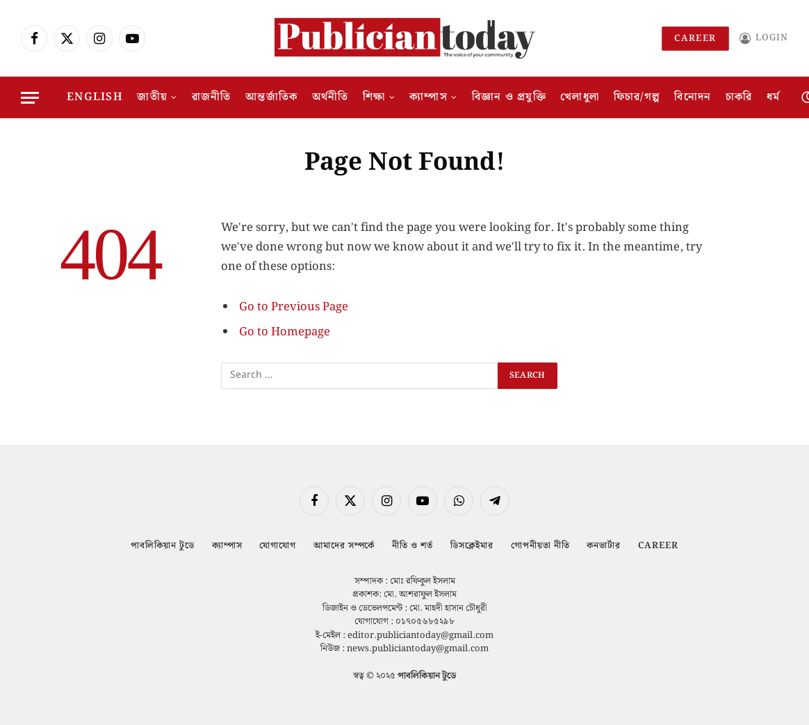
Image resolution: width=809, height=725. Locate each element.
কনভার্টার (604, 546)
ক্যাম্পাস (428, 97)
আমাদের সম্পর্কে (344, 546)
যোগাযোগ (277, 546)
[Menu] (30, 97)
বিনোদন (692, 97)
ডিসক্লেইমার (471, 546)
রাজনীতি (211, 97)
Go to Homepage (284, 332)
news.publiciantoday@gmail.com (418, 649)
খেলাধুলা (579, 97)
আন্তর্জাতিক (271, 97)
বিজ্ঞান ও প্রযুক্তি (509, 97)
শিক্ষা (374, 97)
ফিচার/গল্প (637, 97)
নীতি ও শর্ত (412, 546)
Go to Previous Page (293, 307)
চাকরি (739, 97)
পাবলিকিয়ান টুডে (162, 546)
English (95, 97)
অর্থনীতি (330, 97)
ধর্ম (774, 97)
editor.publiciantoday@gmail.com (420, 635)
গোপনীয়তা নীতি (540, 546)
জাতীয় (152, 97)
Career (695, 38)
